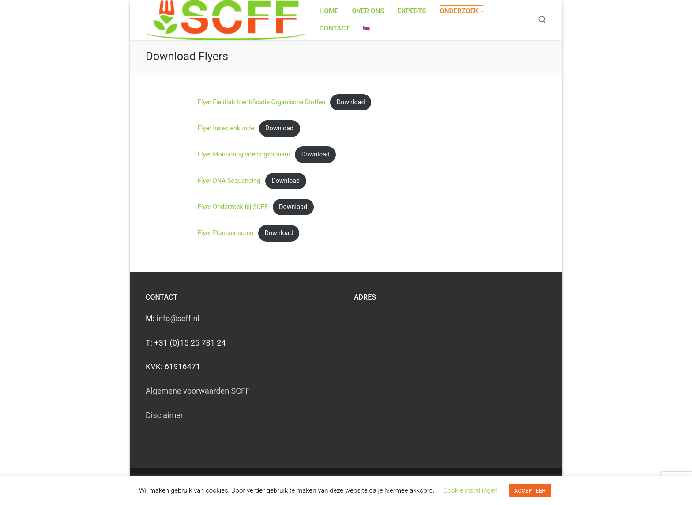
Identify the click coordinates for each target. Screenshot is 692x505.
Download (351, 102)
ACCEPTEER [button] (529, 490)
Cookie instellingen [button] (471, 490)
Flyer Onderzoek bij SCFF (233, 207)
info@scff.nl (178, 318)
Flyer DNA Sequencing (229, 181)
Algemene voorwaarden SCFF (198, 390)
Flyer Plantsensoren (225, 233)
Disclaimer (164, 415)
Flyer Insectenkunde (226, 128)
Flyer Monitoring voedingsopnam (244, 154)
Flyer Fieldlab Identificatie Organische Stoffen (261, 102)
